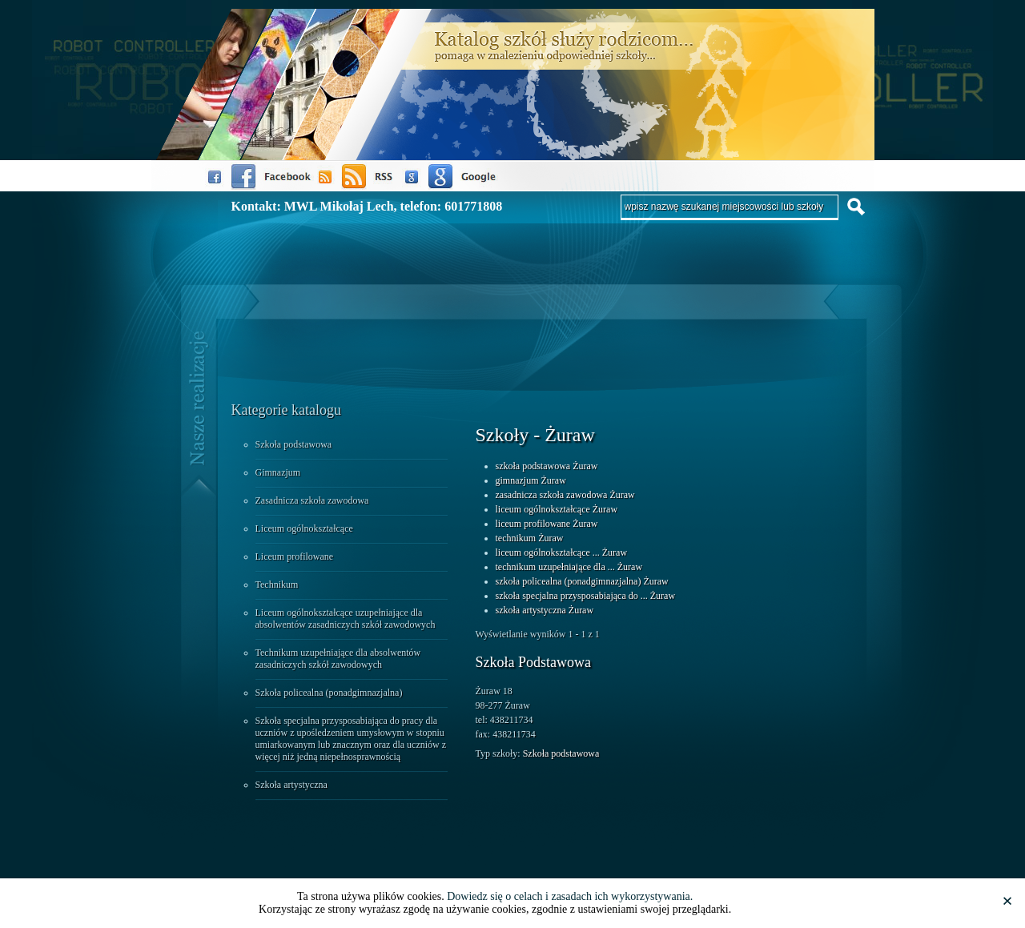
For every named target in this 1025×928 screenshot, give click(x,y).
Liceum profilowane (294, 556)
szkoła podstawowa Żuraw (547, 466)
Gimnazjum (278, 472)
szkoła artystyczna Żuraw (545, 610)
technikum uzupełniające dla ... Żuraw (569, 566)
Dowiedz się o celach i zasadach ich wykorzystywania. (570, 896)
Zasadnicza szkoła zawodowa (312, 500)
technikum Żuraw (530, 538)
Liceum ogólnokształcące (304, 528)
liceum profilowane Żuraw (547, 523)
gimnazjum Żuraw (531, 480)
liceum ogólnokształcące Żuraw (557, 509)
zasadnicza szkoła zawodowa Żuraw (565, 494)
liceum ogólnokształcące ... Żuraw (562, 552)
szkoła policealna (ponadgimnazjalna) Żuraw (582, 581)
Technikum (277, 584)
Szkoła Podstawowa (533, 662)
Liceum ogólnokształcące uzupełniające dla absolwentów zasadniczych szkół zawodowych (345, 618)
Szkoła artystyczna (291, 784)
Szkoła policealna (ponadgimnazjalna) (329, 692)
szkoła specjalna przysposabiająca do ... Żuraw (586, 595)
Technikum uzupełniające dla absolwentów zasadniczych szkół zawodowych (338, 658)
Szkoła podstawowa (293, 444)
